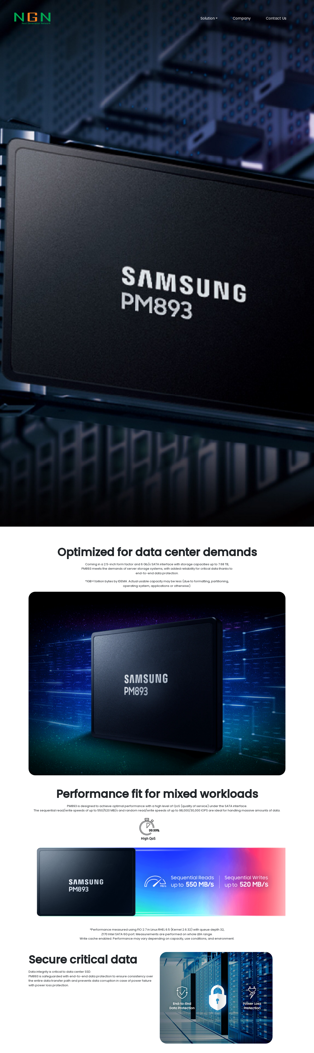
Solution (208, 18)
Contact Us (276, 18)
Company (242, 18)
